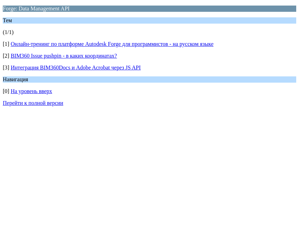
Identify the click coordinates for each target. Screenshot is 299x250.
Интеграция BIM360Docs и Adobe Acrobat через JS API (76, 67)
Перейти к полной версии (33, 103)
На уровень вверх (31, 91)
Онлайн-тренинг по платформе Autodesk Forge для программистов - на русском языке (112, 44)
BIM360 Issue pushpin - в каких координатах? (64, 56)
